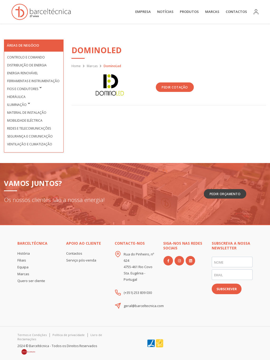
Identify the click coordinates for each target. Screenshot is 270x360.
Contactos (236, 11)
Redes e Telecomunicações (29, 128)
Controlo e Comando (26, 57)
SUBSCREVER (226, 289)
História (23, 253)
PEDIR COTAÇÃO (175, 87)
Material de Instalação (26, 112)
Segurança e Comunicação (30, 136)
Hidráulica (16, 97)
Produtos (189, 11)
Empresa (143, 11)
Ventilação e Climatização (29, 144)
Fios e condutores (22, 89)
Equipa (22, 267)
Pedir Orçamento (225, 194)
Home (76, 66)
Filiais (21, 260)
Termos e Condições (32, 335)
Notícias (165, 11)
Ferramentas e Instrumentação (33, 81)
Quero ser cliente (31, 280)
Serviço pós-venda (81, 260)
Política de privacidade (68, 335)
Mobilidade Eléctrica (24, 120)
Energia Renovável (22, 73)
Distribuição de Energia (27, 65)
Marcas (212, 11)
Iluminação (17, 104)
